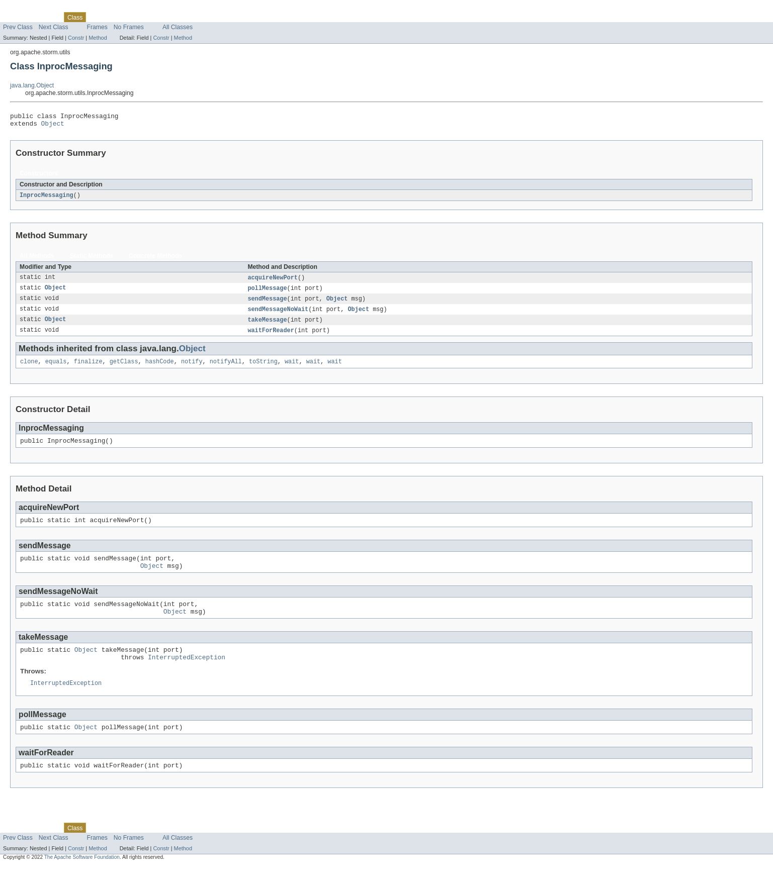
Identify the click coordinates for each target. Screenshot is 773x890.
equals (56, 369)
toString (263, 369)
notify (192, 369)
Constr (76, 38)
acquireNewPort (272, 281)
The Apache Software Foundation (82, 880)
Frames (97, 27)
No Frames (129, 27)
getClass (124, 369)
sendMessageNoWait (277, 315)
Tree (115, 17)
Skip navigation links (27, 8)
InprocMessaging (46, 198)
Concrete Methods (155, 259)
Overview (16, 17)
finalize (88, 369)
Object (52, 126)
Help (192, 17)
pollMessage (267, 292)
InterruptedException (186, 676)
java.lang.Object (32, 85)
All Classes (177, 27)
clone (29, 369)
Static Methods (91, 259)
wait (292, 369)
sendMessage (267, 304)
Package (46, 17)
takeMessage (267, 326)
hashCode (159, 369)
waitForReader (270, 337)
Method (98, 38)
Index (172, 17)
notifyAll (226, 369)
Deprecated (143, 17)
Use (97, 17)
